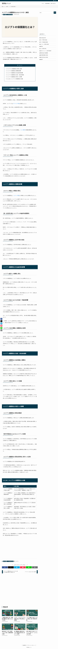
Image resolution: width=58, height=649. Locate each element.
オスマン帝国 (16, 195)
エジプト (17, 561)
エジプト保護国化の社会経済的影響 (15, 72)
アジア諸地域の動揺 (9, 14)
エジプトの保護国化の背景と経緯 (14, 68)
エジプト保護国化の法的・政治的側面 (15, 74)
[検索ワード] (47, 12)
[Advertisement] (20, 548)
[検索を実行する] (55, 12)
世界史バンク (6, 3)
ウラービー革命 (16, 103)
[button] (5, 567)
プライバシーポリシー (31, 645)
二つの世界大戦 (44, 50)
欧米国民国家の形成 (44, 57)
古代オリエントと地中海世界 (46, 52)
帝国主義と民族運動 (44, 55)
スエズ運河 (22, 129)
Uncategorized (43, 37)
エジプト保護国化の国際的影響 (14, 70)
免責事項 (24, 645)
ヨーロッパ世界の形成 (45, 45)
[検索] (55, 0)
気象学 (42, 62)
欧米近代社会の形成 (44, 60)
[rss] (53, 0)
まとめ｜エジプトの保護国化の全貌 (15, 78)
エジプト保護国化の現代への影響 (14, 76)
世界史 (4, 14)
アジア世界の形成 (44, 40)
